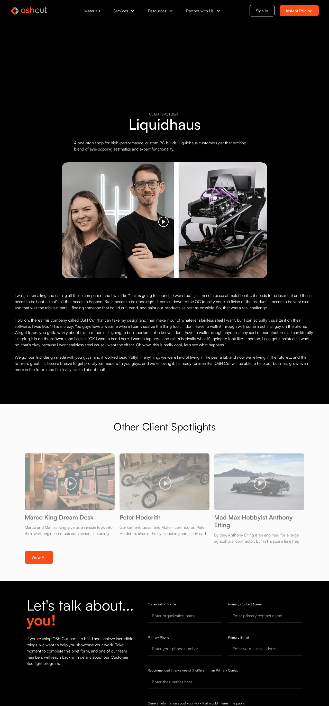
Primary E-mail (239, 637)
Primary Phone (158, 637)
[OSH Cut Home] (29, 11)
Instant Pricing (299, 10)
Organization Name (162, 604)
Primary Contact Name (245, 604)
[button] (124, 10)
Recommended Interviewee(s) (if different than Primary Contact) (194, 670)
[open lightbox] (164, 220)
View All (39, 557)
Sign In (262, 10)
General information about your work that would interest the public (196, 703)
